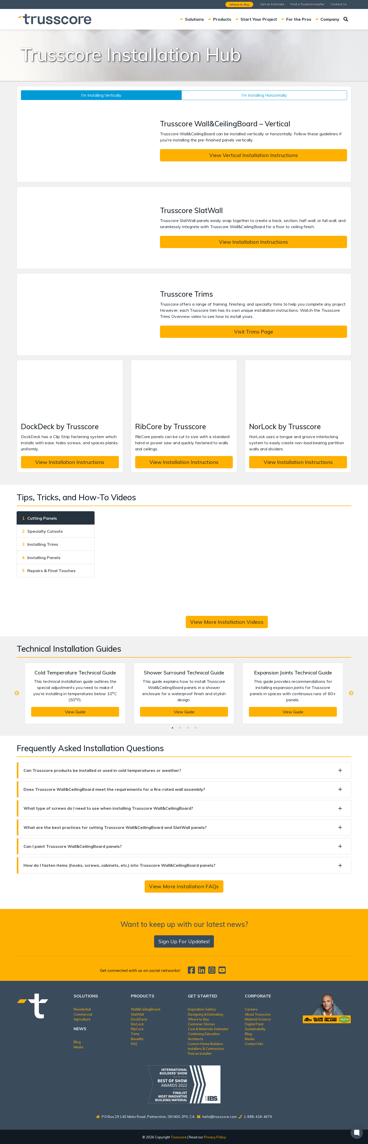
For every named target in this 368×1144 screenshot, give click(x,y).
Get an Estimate (272, 4)
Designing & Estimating (205, 1014)
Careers (251, 1009)
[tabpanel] (75, 693)
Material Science (258, 1019)
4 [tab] (195, 727)
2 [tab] (180, 727)
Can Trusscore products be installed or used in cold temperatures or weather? (102, 770)
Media (78, 1047)
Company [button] (327, 19)
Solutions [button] (192, 19)
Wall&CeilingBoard (145, 1009)
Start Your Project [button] (256, 19)
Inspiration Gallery (202, 1009)
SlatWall (137, 1014)
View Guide (75, 711)
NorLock (137, 1024)
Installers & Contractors (206, 1049)
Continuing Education (204, 1034)
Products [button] (219, 19)
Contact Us (339, 4)
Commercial (83, 1014)
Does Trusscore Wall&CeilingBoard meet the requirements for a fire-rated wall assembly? (114, 789)
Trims (135, 1034)
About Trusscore (258, 1014)
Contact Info (254, 1044)
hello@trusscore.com (219, 1117)
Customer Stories (201, 1024)
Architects (195, 1039)
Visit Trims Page (253, 331)
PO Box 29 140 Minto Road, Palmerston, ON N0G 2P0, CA (145, 1117)
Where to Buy (239, 4)
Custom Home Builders (205, 1044)
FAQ (134, 1044)
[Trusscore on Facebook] (192, 971)
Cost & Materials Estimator (208, 1029)
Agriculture (82, 1019)
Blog (77, 1042)
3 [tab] (187, 727)
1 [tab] (172, 727)
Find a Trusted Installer (308, 4)
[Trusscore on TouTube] (222, 971)
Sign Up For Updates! (184, 941)
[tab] (56, 518)
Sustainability (255, 1029)
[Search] (345, 19)
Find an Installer (200, 1053)
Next (351, 693)
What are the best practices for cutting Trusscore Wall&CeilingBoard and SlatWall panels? (115, 827)
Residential (82, 1009)
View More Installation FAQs (184, 886)
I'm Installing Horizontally (264, 95)
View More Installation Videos (226, 622)
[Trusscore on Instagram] (212, 971)
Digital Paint (254, 1024)
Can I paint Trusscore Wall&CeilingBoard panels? (73, 846)
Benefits (137, 1039)
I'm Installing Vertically (101, 95)
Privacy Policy (215, 1137)
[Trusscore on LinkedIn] (202, 971)
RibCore (137, 1029)
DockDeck (139, 1019)
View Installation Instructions (253, 242)
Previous (16, 693)
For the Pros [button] (296, 19)
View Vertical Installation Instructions (253, 155)
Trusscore (179, 1137)
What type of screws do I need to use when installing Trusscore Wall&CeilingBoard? (108, 808)
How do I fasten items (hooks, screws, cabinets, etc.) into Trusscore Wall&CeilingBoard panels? (119, 865)
